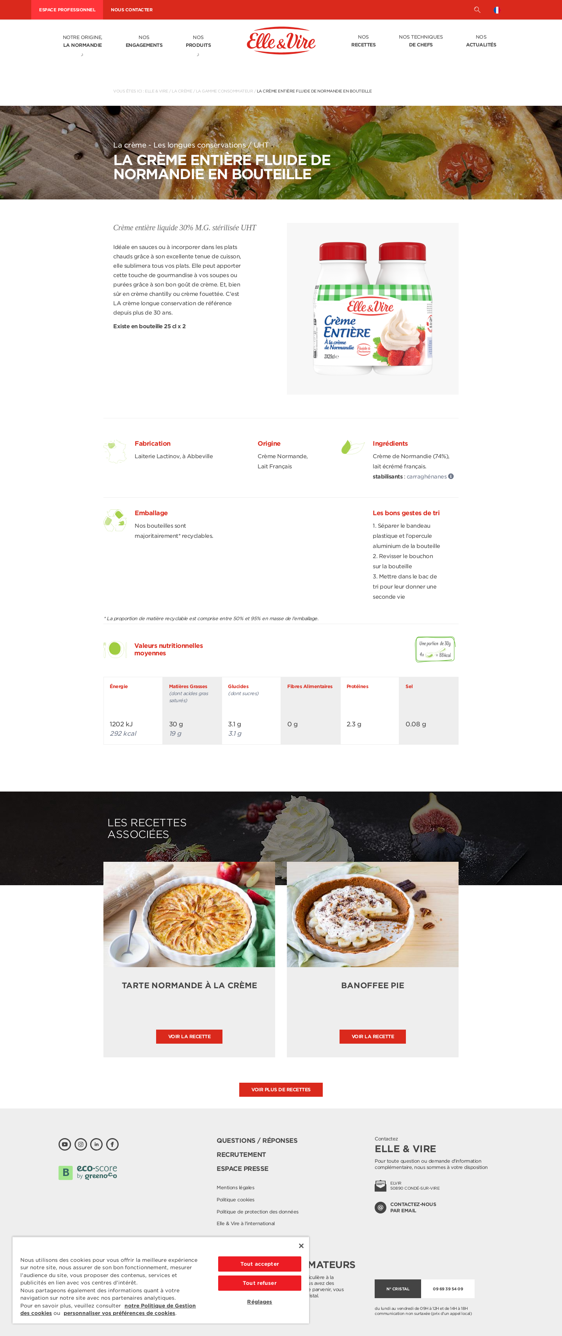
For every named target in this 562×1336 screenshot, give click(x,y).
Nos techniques (421, 41)
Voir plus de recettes (281, 1089)
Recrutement (241, 1154)
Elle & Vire (156, 91)
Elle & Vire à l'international (246, 1223)
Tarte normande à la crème (189, 985)
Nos (144, 41)
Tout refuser (260, 1283)
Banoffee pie (372, 985)
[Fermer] (301, 1245)
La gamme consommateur (224, 91)
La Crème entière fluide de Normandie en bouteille (314, 91)
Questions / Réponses (257, 1140)
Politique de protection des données (258, 1212)
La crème (182, 91)
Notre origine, (82, 41)
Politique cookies (235, 1200)
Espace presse (243, 1168)
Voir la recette (189, 1036)
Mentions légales (235, 1187)
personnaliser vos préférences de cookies (119, 1313)
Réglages (259, 1302)
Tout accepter (259, 1264)
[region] (160, 1280)
